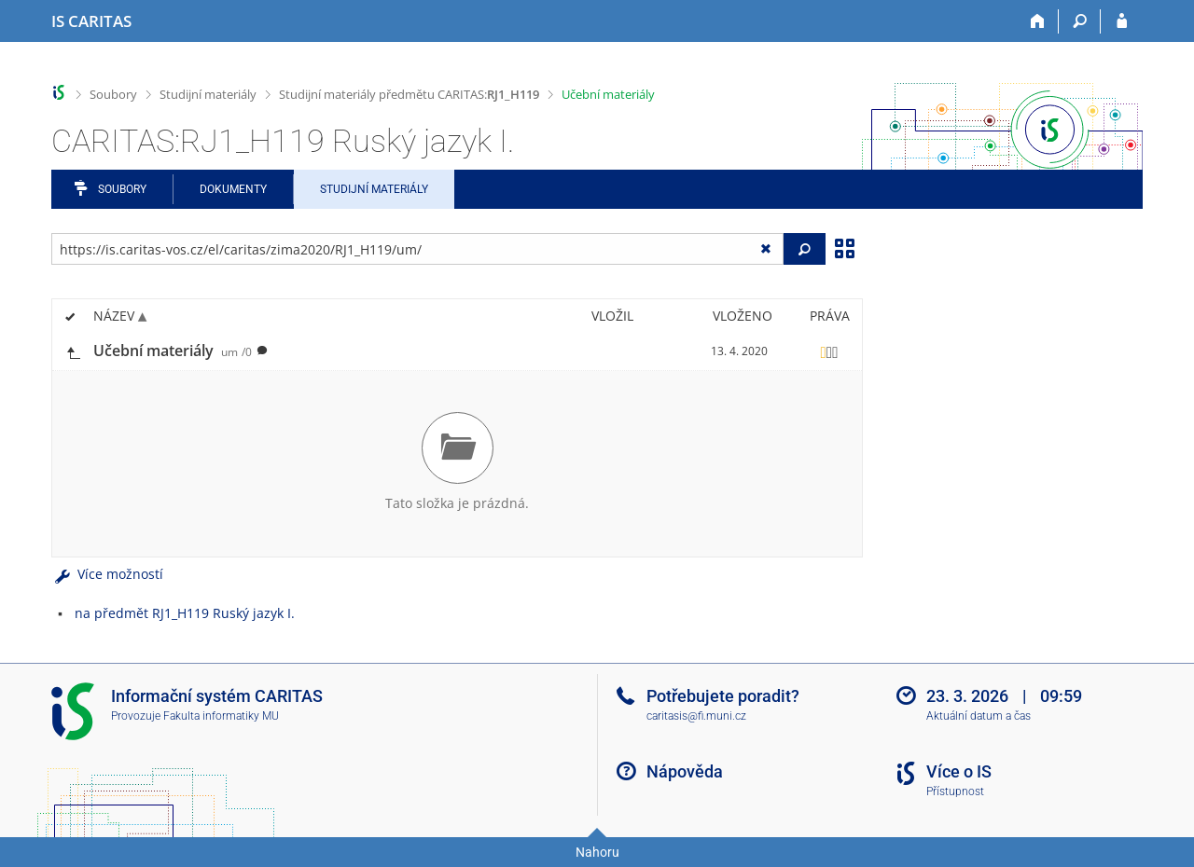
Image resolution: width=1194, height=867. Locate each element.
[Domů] (1038, 21)
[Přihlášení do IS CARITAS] (1122, 21)
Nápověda (684, 771)
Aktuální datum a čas (978, 715)
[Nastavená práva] (829, 351)
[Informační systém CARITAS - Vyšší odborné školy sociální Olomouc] (91, 21)
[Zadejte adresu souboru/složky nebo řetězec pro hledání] (417, 249)
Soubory (113, 94)
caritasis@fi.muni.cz (696, 715)
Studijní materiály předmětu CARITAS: (409, 94)
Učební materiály (608, 94)
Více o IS (959, 771)
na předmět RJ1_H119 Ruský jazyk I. (185, 613)
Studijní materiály (208, 94)
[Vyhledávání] (1080, 21)
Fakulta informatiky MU (221, 715)
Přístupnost (955, 791)
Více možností (107, 574)
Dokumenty (233, 189)
